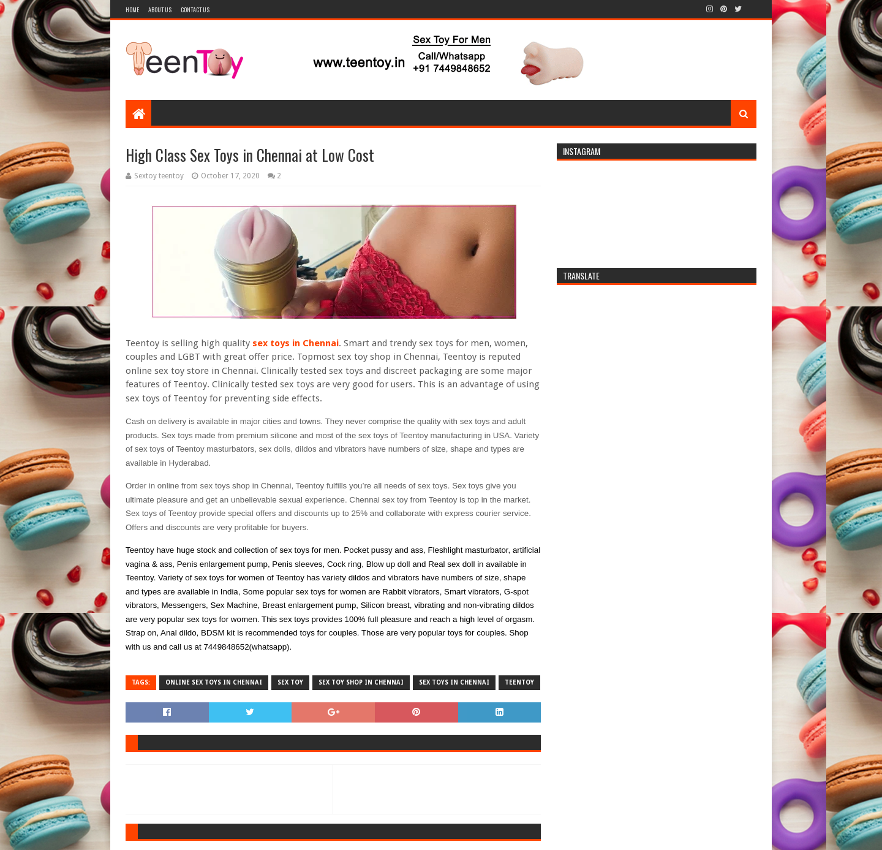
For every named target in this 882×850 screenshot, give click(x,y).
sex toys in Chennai (295, 343)
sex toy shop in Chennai (361, 682)
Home (132, 9)
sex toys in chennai (454, 682)
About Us (160, 9)
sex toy (290, 682)
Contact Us (195, 9)
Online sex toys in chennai (213, 682)
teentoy (519, 682)
